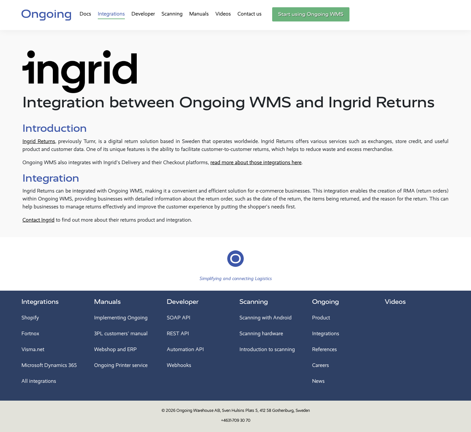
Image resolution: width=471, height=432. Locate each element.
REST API (178, 333)
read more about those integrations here (256, 162)
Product (321, 317)
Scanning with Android (265, 317)
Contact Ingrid (38, 220)
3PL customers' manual (121, 333)
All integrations (38, 381)
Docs (85, 14)
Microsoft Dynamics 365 (49, 365)
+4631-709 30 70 (235, 420)
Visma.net (32, 349)
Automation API (185, 349)
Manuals (199, 14)
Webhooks (179, 365)
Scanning (172, 14)
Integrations (111, 14)
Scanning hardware (261, 333)
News (318, 381)
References (324, 349)
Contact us (249, 14)
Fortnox (30, 333)
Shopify (30, 317)
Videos (223, 14)
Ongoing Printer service (121, 365)
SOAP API (178, 317)
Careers (320, 365)
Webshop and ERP (115, 349)
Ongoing (325, 302)
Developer (143, 14)
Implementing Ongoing (121, 317)
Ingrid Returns (38, 141)
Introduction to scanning (267, 349)
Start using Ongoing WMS (311, 14)
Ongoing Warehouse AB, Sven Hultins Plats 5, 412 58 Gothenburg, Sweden (243, 410)
